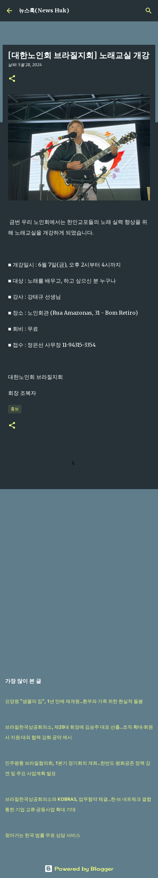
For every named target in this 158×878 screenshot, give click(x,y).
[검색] (149, 11)
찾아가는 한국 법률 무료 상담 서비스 (42, 835)
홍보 (15, 409)
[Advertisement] (79, 578)
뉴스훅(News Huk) (44, 10)
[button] (12, 79)
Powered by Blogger (79, 868)
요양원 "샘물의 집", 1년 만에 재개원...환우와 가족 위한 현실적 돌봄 (74, 701)
